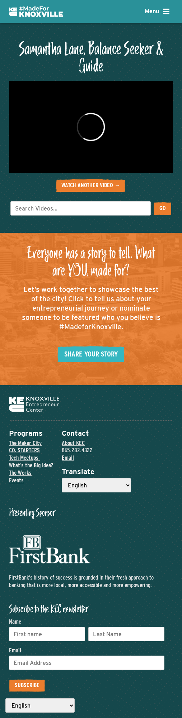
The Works (20, 472)
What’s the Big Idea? (31, 465)
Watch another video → (90, 185)
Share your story (91, 354)
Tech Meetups (24, 457)
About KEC (73, 443)
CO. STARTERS (24, 450)
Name (15, 621)
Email (68, 457)
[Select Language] (96, 485)
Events (16, 480)
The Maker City (25, 443)
